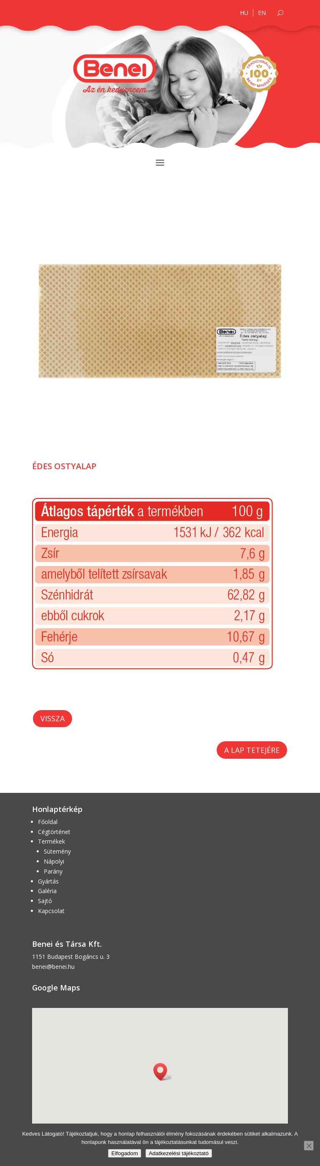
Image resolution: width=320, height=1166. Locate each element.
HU (244, 13)
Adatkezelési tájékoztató (179, 1153)
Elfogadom (124, 1153)
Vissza (52, 718)
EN (262, 13)
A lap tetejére (252, 750)
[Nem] (309, 1146)
